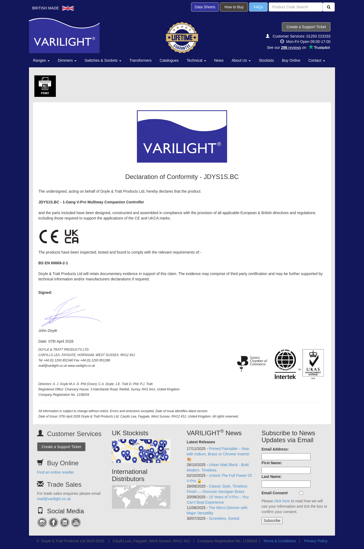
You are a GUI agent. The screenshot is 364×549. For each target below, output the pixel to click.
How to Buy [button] (234, 7)
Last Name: (271, 476)
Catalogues (169, 60)
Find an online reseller (55, 472)
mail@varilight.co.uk (54, 499)
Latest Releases (201, 442)
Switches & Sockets (103, 60)
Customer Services (74, 433)
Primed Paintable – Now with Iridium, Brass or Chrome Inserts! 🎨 (218, 454)
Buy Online (291, 60)
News (219, 60)
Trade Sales (64, 484)
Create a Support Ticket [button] (306, 27)
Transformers (140, 60)
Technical (196, 60)
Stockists (266, 60)
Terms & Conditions (279, 541)
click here (282, 501)
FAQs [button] (258, 7)
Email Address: (275, 449)
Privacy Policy (315, 541)
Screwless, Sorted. (224, 518)
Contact (316, 60)
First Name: (271, 463)
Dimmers (67, 60)
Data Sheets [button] (205, 7)
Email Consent (274, 493)
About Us (241, 60)
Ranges (41, 60)
